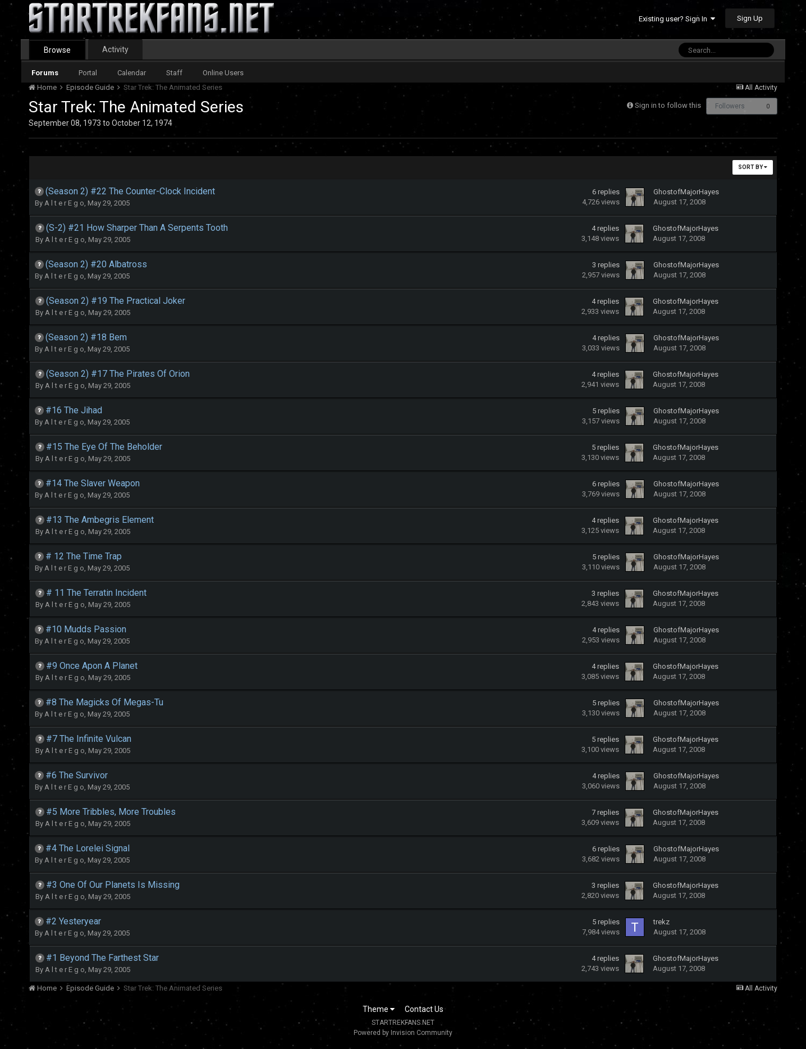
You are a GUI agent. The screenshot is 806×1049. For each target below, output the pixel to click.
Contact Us (424, 1009)
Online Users (223, 73)
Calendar (131, 73)
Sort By (752, 167)
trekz (661, 922)
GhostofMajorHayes (686, 192)
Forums (44, 73)
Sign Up (750, 18)
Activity (115, 49)
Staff (174, 73)
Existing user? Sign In (677, 19)
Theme (379, 1009)
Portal (88, 73)
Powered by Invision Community (403, 1033)
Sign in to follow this (668, 105)
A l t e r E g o (64, 203)
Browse (57, 49)
